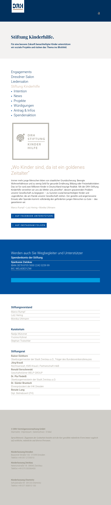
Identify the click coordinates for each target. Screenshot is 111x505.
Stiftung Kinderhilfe (25, 86)
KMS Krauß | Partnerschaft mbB (42, 366)
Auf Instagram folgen (30, 225)
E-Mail (48, 432)
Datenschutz (39, 432)
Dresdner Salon (22, 77)
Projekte (20, 101)
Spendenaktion (25, 115)
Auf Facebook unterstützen (34, 216)
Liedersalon (19, 82)
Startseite (15, 432)
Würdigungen (24, 106)
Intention (20, 91)
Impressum (26, 432)
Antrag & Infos (24, 110)
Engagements (21, 72)
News (18, 96)
